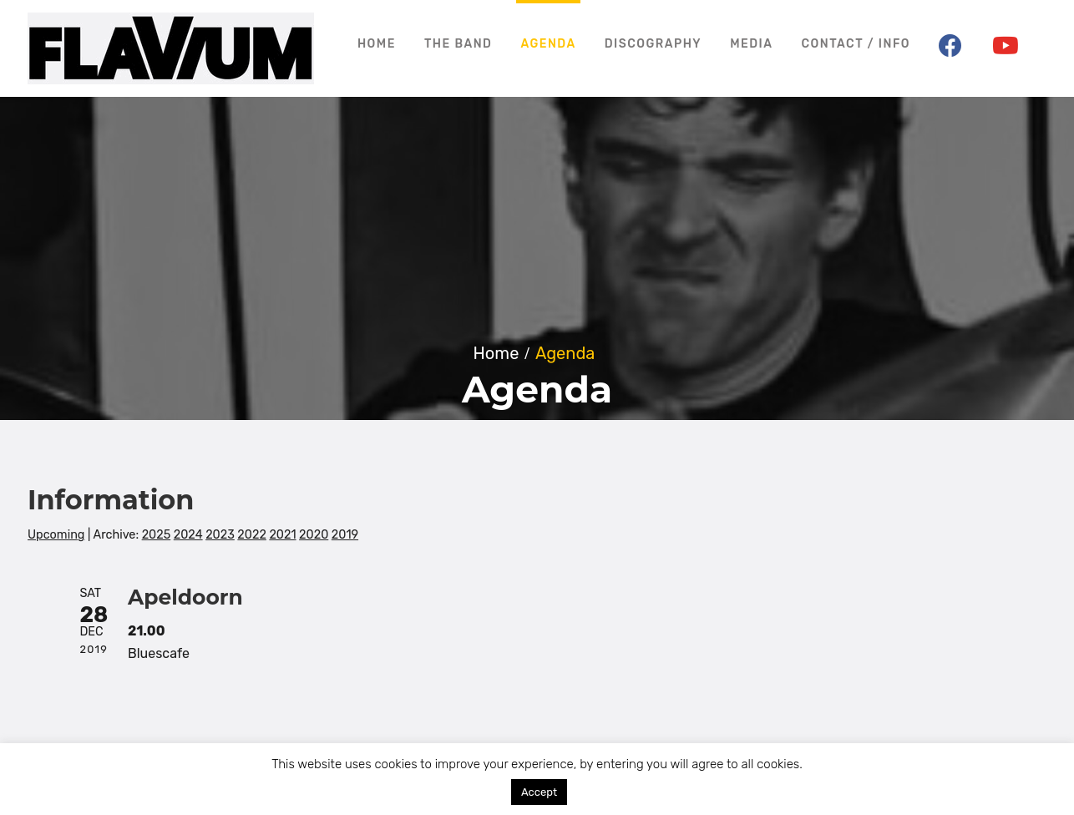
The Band (458, 44)
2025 (156, 535)
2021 (282, 535)
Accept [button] (539, 792)
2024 (188, 535)
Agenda (547, 44)
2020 (313, 535)
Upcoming (56, 535)
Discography (653, 44)
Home (376, 44)
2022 (251, 535)
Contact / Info (855, 44)
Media (751, 44)
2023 (220, 535)
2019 (345, 535)
